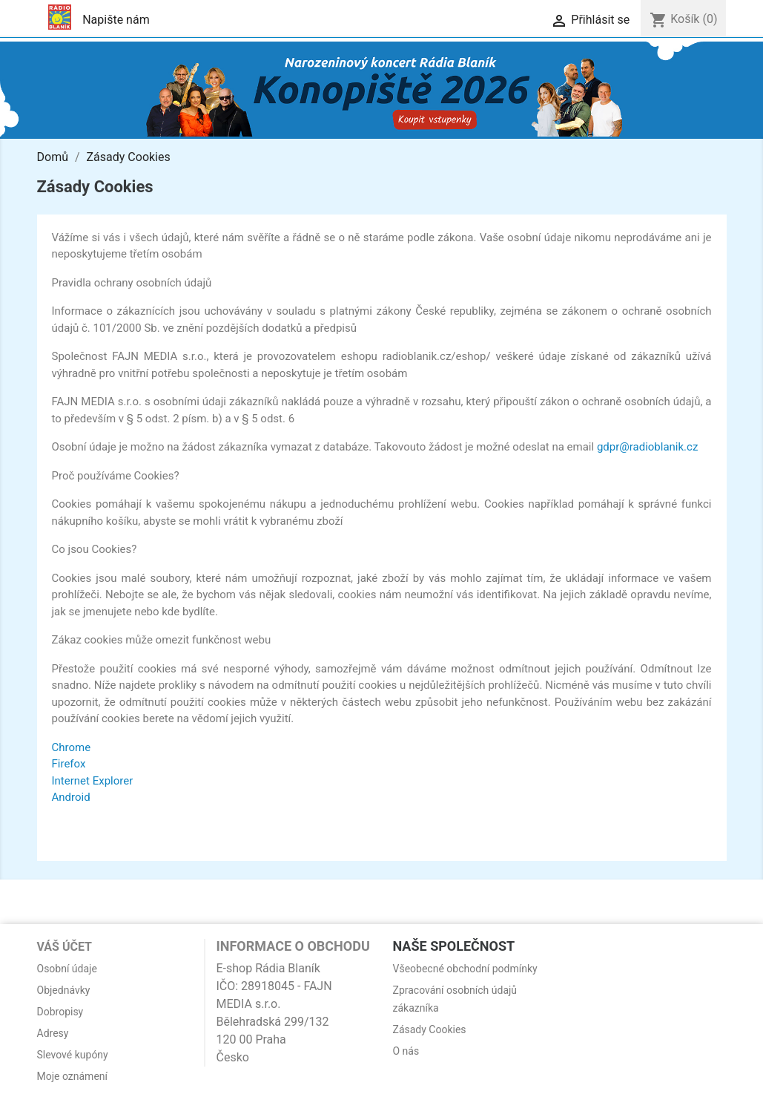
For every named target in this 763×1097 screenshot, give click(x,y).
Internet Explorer (92, 780)
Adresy (53, 1033)
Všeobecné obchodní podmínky (465, 969)
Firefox (69, 763)
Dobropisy (60, 1012)
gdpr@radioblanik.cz (647, 446)
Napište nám (116, 20)
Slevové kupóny (72, 1055)
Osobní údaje (67, 969)
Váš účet (65, 947)
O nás (406, 1051)
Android (71, 797)
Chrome (71, 747)
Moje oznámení (72, 1076)
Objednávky (63, 990)
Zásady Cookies (429, 1029)
